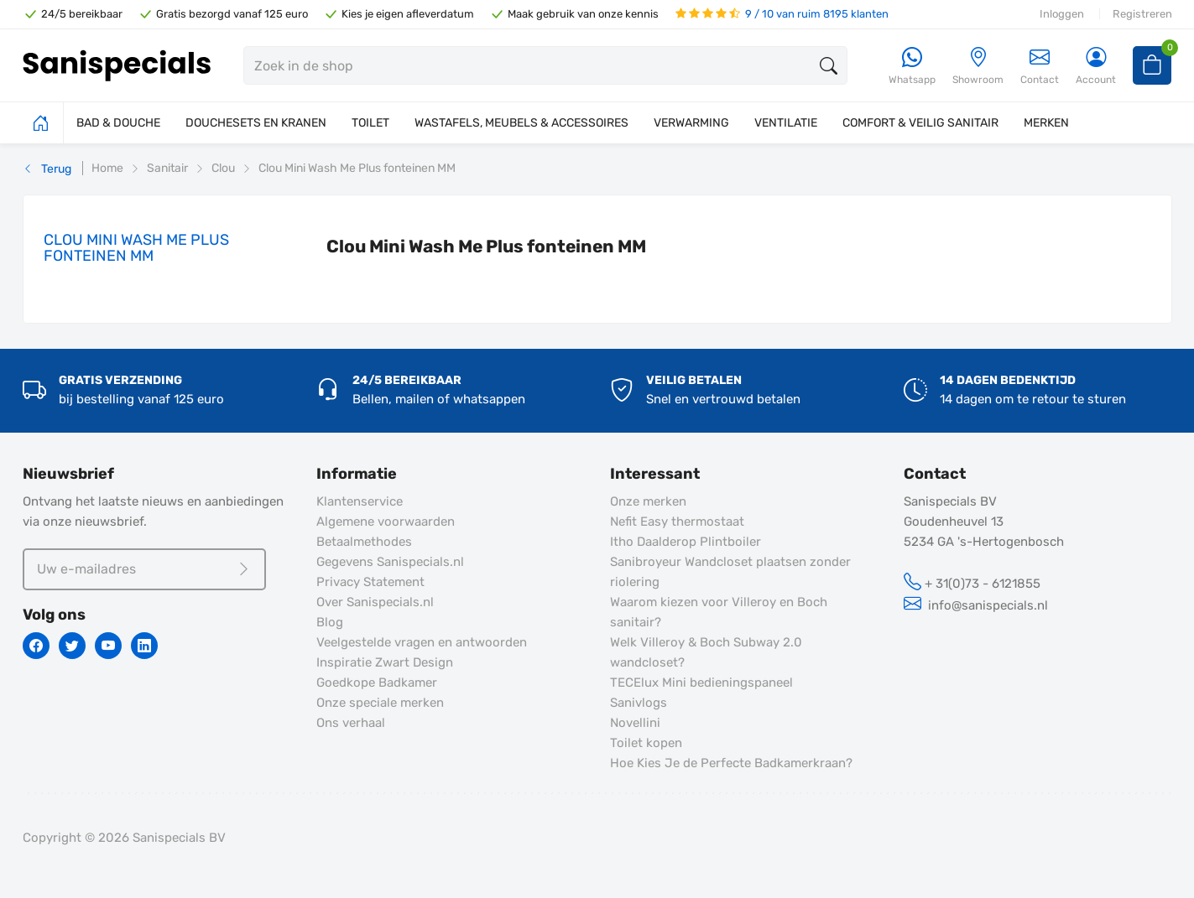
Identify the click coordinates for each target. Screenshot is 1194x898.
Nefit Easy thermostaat (677, 521)
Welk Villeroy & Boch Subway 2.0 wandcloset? (706, 652)
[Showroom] (978, 66)
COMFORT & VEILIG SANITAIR (920, 123)
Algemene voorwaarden (385, 521)
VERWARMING (691, 123)
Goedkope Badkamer (376, 682)
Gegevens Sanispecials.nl (390, 561)
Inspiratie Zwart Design (384, 662)
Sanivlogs (638, 702)
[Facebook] (36, 645)
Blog (329, 622)
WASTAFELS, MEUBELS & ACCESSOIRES (521, 123)
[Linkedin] (144, 645)
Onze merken (648, 501)
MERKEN (1046, 123)
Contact (1039, 66)
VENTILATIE (785, 123)
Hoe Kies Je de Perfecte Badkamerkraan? (731, 763)
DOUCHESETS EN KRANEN (255, 123)
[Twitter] (72, 645)
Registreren (1142, 13)
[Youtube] (108, 645)
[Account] (1096, 66)
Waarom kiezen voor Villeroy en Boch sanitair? (718, 612)
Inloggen (1062, 13)
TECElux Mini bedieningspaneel (701, 682)
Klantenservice (359, 501)
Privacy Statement (370, 581)
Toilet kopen (646, 742)
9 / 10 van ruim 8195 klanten (782, 14)
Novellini (635, 722)
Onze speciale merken (380, 702)
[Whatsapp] (912, 66)
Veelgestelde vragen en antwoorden (421, 642)
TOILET (370, 123)
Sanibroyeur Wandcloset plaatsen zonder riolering (730, 571)
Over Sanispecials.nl (375, 602)
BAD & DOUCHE (118, 123)
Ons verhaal (350, 722)
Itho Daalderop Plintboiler (685, 541)
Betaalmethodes (364, 541)
